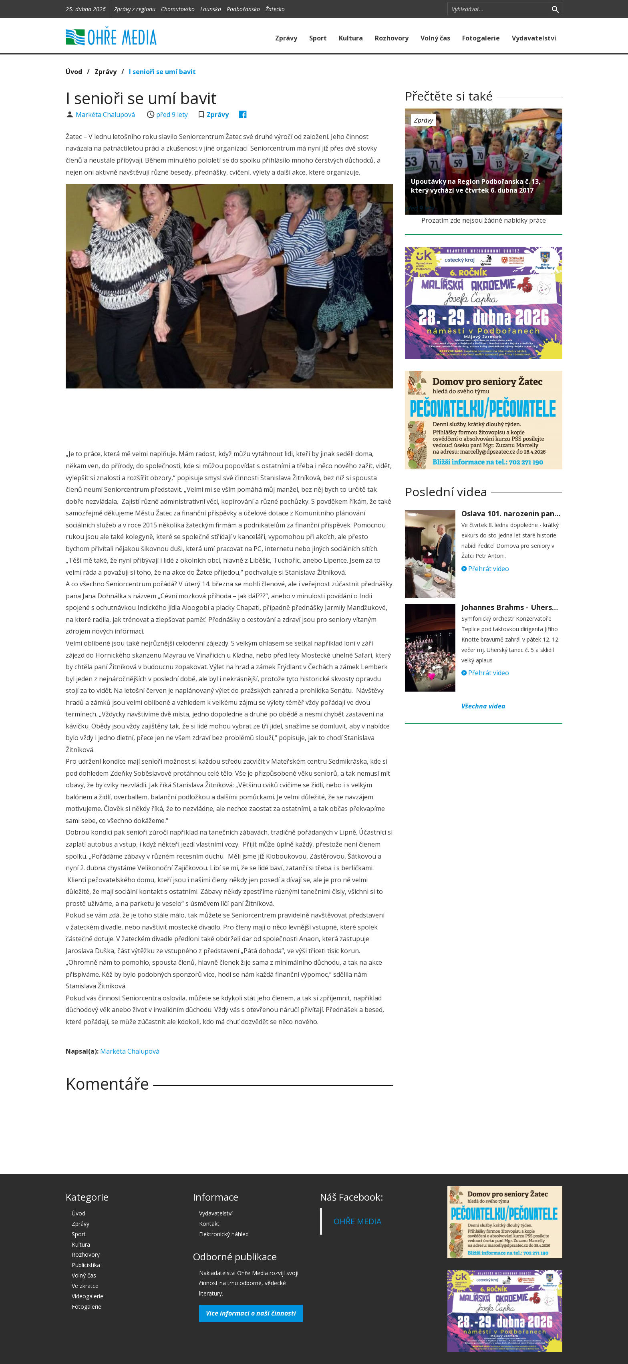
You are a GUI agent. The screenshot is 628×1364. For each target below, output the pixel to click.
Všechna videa (483, 706)
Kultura (351, 38)
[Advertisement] (229, 416)
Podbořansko (243, 9)
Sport (318, 38)
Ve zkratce (85, 1286)
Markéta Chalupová (106, 114)
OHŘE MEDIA (358, 1221)
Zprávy (286, 38)
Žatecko (275, 9)
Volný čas (435, 38)
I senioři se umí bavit (162, 71)
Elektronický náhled (224, 1234)
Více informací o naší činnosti (251, 1313)
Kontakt (209, 1223)
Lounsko (210, 9)
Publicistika (86, 1265)
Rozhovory (392, 38)
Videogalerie (87, 1296)
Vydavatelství (534, 38)
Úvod (74, 71)
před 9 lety (172, 114)
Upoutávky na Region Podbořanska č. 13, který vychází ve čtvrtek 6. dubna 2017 (476, 186)
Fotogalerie (481, 38)
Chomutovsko (178, 9)
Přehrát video (485, 568)
